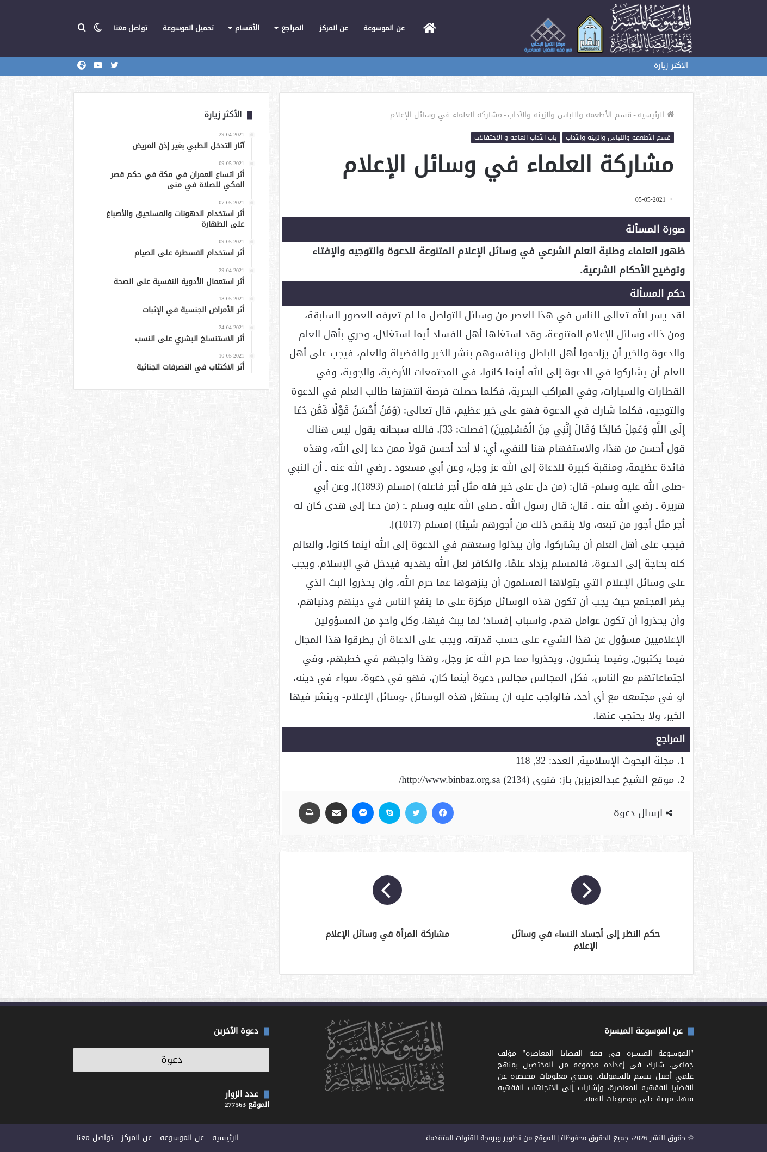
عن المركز (333, 28)
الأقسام (247, 28)
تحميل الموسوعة (188, 28)
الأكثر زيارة (671, 65)
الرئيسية (656, 115)
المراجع (292, 28)
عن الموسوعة (384, 28)
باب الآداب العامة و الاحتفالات (515, 137)
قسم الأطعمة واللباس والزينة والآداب (570, 115)
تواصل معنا (130, 28)
